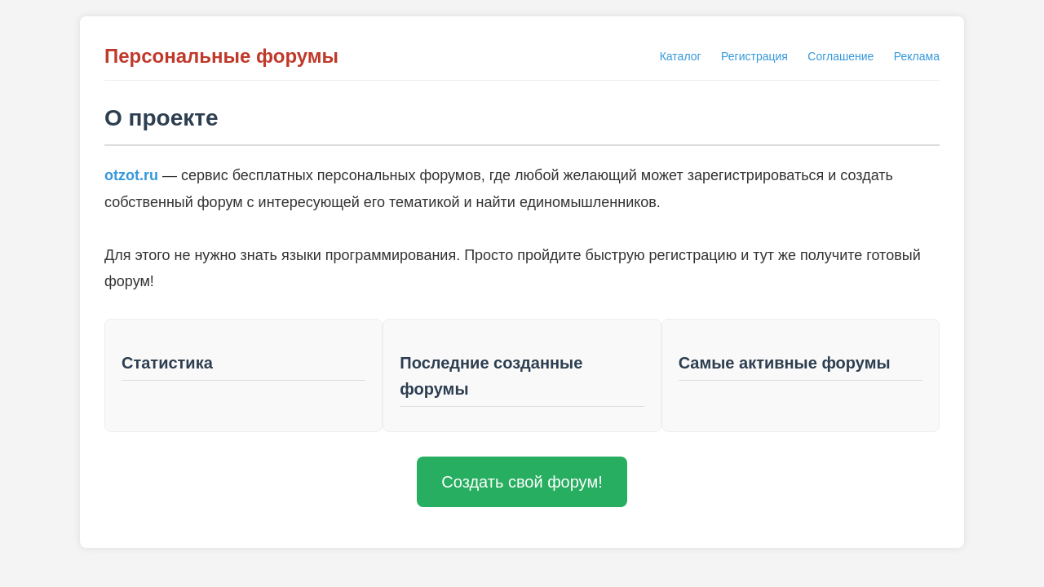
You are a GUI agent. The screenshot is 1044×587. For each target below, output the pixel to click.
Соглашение (840, 56)
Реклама (917, 56)
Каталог (680, 56)
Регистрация (754, 56)
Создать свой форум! (521, 482)
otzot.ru (131, 175)
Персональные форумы (221, 56)
